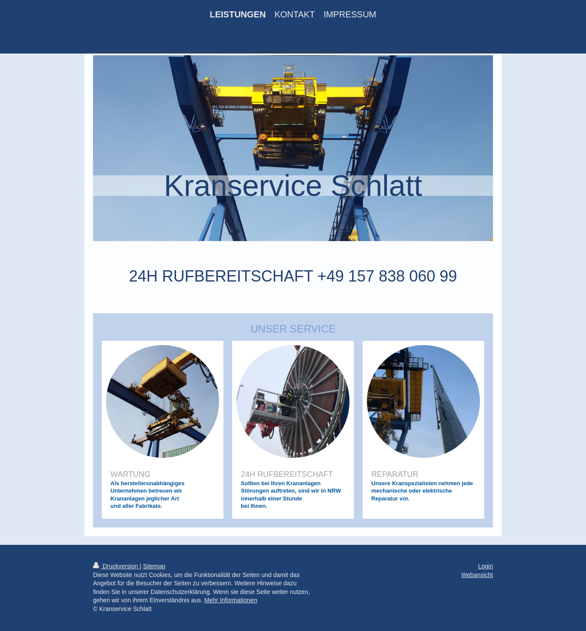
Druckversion (116, 566)
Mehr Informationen (230, 600)
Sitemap (154, 566)
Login (485, 566)
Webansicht (477, 574)
